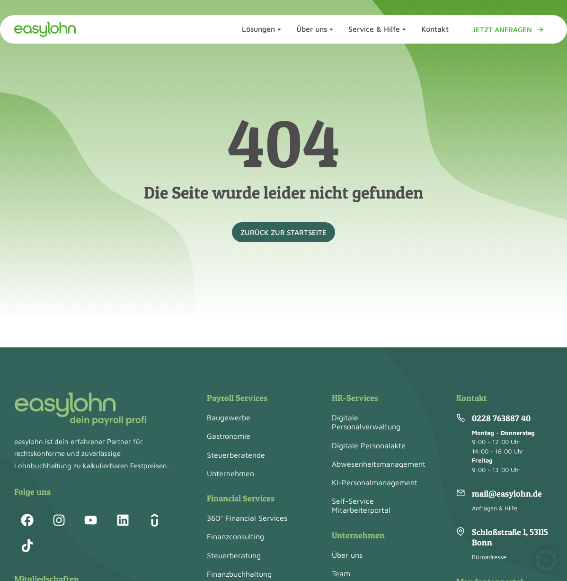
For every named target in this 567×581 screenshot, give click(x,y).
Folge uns (32, 492)
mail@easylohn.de (507, 494)
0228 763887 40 (501, 418)
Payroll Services (237, 398)
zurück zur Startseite (283, 232)
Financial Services (241, 498)
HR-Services (355, 398)
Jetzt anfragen (508, 30)
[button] (546, 560)
